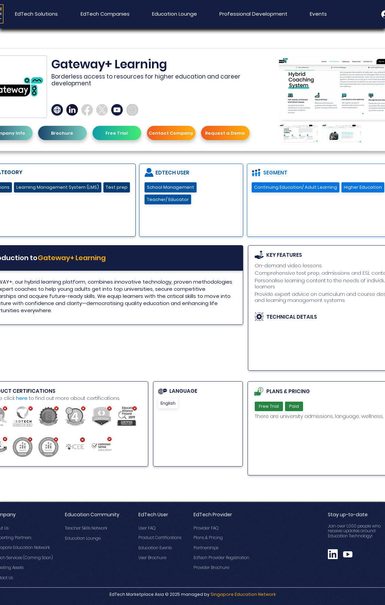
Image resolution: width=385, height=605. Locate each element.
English (167, 403)
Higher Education (363, 187)
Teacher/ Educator (168, 199)
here (22, 398)
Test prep (116, 187)
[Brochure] (62, 133)
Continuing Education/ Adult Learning (295, 187)
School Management (170, 187)
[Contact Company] (171, 133)
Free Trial (268, 406)
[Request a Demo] (225, 133)
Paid (294, 406)
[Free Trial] (117, 133)
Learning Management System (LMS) (57, 187)
